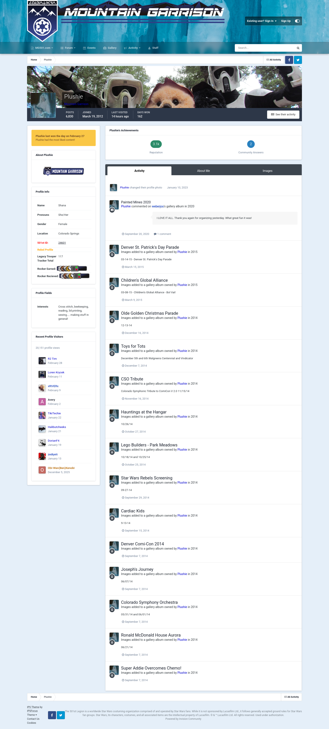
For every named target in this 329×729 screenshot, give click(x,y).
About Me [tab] (203, 170)
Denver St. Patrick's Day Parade (150, 247)
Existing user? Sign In (262, 21)
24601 (62, 242)
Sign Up (286, 20)
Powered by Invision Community (183, 718)
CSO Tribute (132, 379)
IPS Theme (33, 707)
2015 (194, 252)
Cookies (31, 722)
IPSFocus (32, 710)
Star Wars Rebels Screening (146, 477)
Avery (51, 399)
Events (91, 47)
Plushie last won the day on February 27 (60, 136)
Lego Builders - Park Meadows (149, 444)
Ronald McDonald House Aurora (151, 635)
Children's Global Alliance (144, 280)
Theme (32, 714)
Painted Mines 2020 (136, 202)
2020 (191, 206)
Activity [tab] (139, 170)
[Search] (254, 48)
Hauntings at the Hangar (144, 412)
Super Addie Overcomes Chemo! (151, 668)
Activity (133, 47)
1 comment (162, 234)
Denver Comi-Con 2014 (142, 543)
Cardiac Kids (133, 510)
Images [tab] (267, 170)
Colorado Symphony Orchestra (149, 602)
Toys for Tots (133, 346)
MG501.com (43, 47)
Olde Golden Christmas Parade (149, 313)
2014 (194, 318)
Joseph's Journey (137, 569)
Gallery (111, 47)
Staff (155, 47)
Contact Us (33, 718)
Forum (68, 47)
